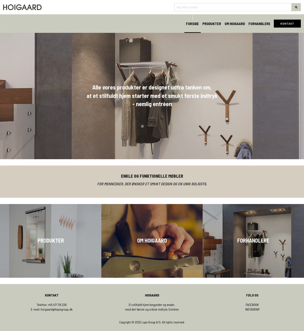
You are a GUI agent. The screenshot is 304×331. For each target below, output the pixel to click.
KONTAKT (287, 23)
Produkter (211, 23)
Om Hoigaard (235, 23)
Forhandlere (259, 23)
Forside (192, 23)
